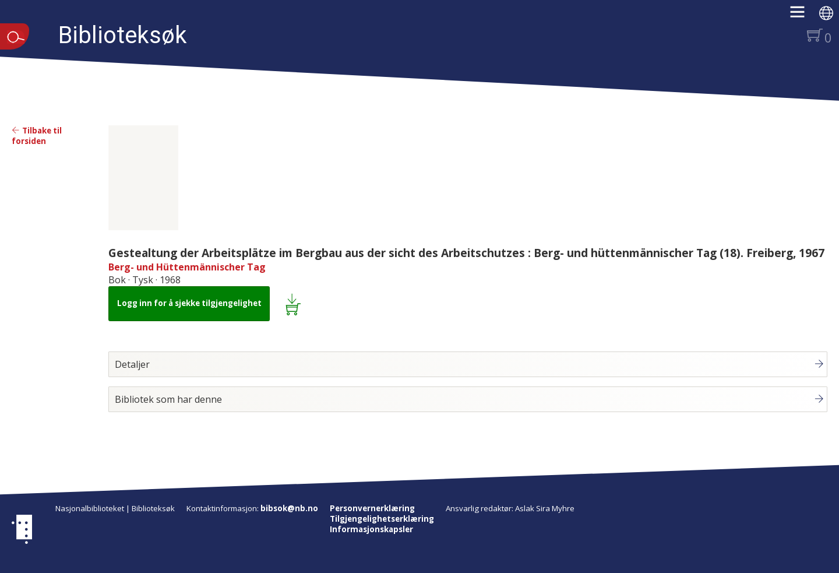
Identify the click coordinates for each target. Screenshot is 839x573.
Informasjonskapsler (371, 529)
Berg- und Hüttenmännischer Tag (187, 267)
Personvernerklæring (372, 508)
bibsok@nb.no (289, 508)
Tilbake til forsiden (37, 135)
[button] (803, 15)
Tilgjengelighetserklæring (382, 519)
